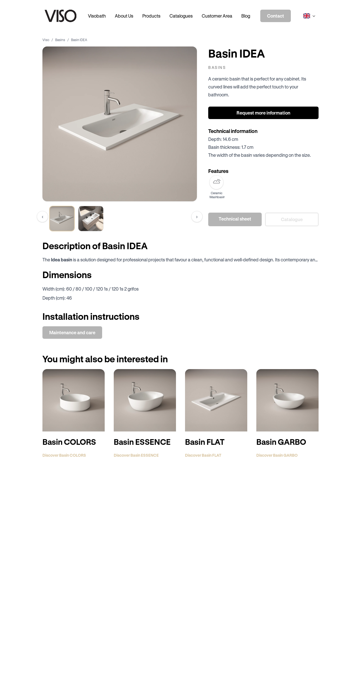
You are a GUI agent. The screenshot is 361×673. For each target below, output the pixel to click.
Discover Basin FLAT (203, 455)
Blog (245, 15)
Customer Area (217, 15)
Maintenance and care (72, 332)
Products (151, 15)
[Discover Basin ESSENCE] (145, 400)
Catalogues (181, 15)
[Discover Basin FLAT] (216, 400)
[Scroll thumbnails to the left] (42, 216)
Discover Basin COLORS (64, 455)
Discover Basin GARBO (277, 455)
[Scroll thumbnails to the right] (197, 216)
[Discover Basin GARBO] (287, 400)
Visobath (97, 15)
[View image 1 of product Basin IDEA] (62, 218)
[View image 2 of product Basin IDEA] (91, 218)
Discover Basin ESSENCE (136, 455)
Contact (275, 15)
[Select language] (309, 16)
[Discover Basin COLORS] (73, 400)
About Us (124, 15)
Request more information (263, 112)
